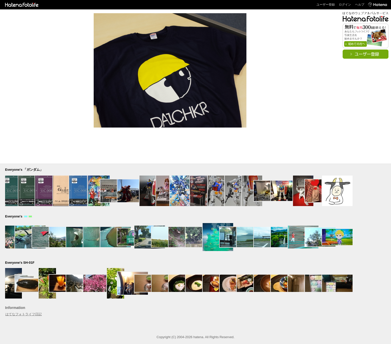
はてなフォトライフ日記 (23, 314)
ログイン (345, 4)
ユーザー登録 (325, 4)
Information (15, 308)
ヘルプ (359, 4)
